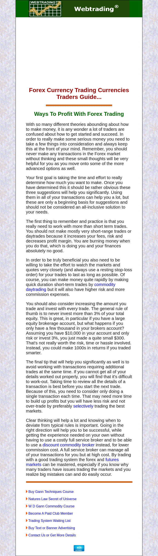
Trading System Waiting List (48, 521)
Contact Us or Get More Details (51, 535)
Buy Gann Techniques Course (50, 492)
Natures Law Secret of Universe (51, 499)
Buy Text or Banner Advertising (50, 528)
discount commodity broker (69, 445)
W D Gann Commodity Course (50, 506)
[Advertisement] (79, 53)
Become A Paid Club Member (49, 513)
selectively (83, 406)
